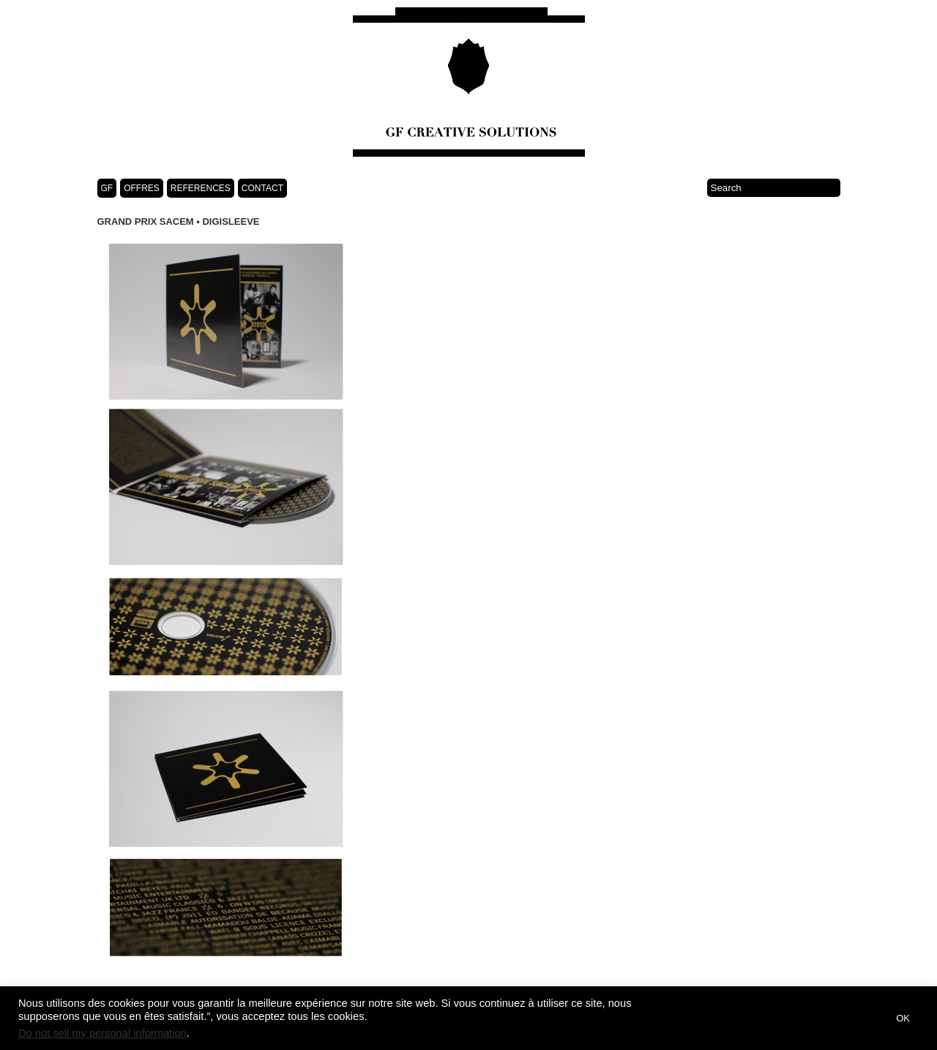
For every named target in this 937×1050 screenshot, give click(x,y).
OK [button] (903, 1018)
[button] (867, 1018)
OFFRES (142, 188)
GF (107, 188)
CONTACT (262, 188)
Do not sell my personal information (102, 1033)
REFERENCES (201, 188)
